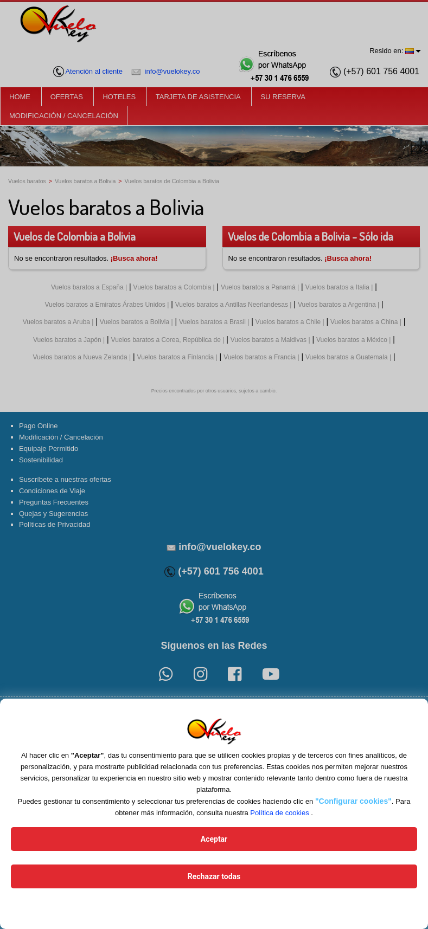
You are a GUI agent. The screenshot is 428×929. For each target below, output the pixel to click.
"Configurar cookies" (353, 801)
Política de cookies (279, 813)
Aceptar (214, 839)
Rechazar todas (214, 876)
